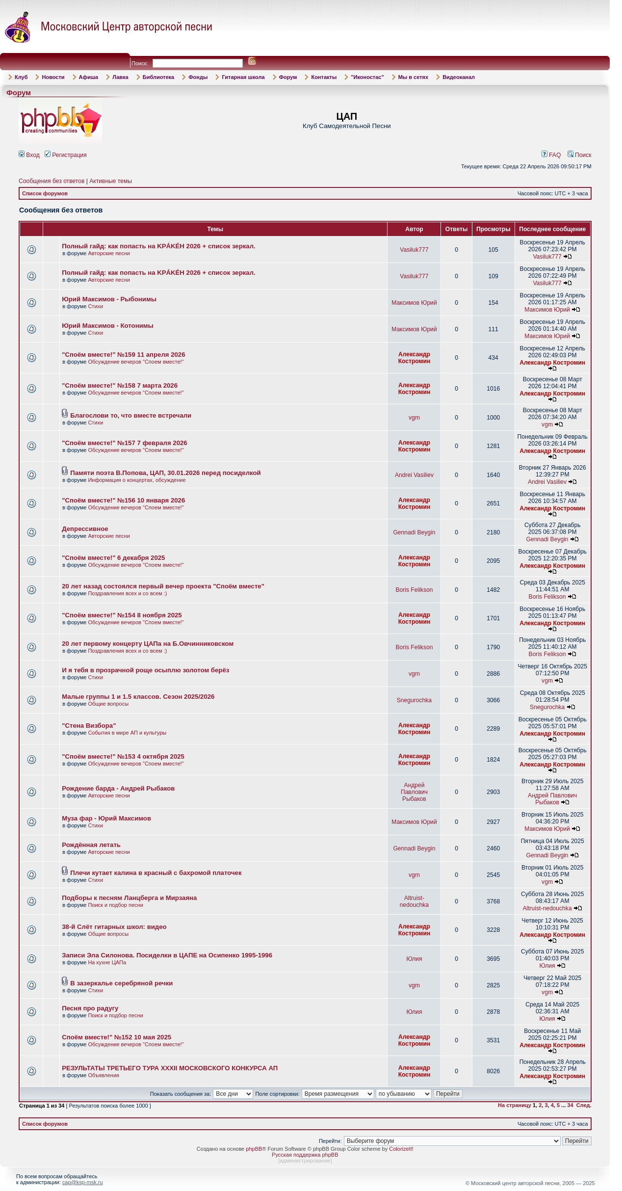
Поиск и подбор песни (115, 905)
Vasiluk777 (414, 249)
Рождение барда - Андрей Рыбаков (118, 788)
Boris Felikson (414, 589)
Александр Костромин (414, 358)
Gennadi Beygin (414, 532)
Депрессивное (85, 528)
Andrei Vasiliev (414, 475)
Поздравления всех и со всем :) (127, 593)
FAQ (551, 155)
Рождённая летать (91, 844)
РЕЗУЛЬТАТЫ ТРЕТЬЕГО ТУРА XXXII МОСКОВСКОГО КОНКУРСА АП (170, 1068)
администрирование (305, 1161)
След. (584, 1105)
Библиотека (159, 77)
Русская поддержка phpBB (305, 1155)
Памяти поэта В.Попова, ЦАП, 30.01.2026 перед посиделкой (165, 472)
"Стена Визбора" (89, 725)
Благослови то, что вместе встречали (130, 415)
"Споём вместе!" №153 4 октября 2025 (123, 756)
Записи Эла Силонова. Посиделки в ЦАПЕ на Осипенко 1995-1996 (167, 955)
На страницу (514, 1105)
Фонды (197, 77)
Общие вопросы (108, 704)
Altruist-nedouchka (414, 901)
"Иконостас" (367, 77)
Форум (288, 77)
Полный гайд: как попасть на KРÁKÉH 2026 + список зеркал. (159, 246)
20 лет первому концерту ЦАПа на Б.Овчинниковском (147, 643)
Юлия (414, 958)
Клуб (21, 77)
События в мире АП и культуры (127, 733)
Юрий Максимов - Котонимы (108, 325)
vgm (414, 417)
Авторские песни (109, 253)
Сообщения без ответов (51, 181)
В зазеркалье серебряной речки (121, 983)
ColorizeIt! (401, 1149)
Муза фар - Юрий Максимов (106, 818)
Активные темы (110, 181)
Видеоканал (458, 77)
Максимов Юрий (414, 302)
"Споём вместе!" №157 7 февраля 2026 (124, 443)
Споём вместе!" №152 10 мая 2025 (116, 1037)
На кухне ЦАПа (107, 962)
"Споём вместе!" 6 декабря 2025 (113, 557)
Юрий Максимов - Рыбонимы (109, 299)
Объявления (103, 1075)
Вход (29, 155)
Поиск (580, 155)
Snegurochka (414, 700)
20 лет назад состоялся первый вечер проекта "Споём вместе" (163, 586)
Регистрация (66, 155)
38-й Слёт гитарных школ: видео (114, 926)
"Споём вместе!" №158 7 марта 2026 (120, 385)
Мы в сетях (413, 77)
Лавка (120, 77)
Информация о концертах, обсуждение (136, 480)
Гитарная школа (243, 77)
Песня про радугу (90, 1008)
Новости (53, 77)
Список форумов (45, 193)
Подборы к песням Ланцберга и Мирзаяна (129, 897)
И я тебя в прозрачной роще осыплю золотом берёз (145, 670)
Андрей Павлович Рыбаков (414, 792)
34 (570, 1105)
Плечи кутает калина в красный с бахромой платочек (155, 872)
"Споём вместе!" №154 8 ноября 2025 (121, 615)
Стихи (95, 306)
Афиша (89, 77)
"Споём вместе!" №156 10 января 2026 (123, 500)
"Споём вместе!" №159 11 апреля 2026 (123, 354)
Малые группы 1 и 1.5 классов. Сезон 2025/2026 (138, 696)
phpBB (254, 1149)
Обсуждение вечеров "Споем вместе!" (135, 362)
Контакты (324, 77)
